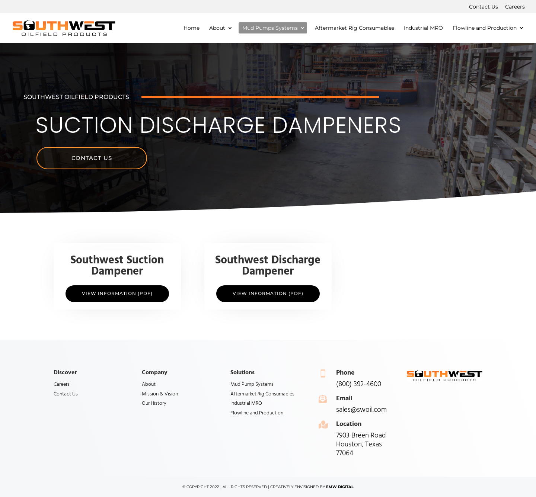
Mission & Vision (160, 394)
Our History (154, 403)
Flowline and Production (256, 413)
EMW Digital (340, 486)
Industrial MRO (246, 403)
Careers (515, 7)
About (149, 384)
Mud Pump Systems (252, 384)
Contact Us (483, 7)
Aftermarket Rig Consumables (262, 394)
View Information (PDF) (117, 293)
